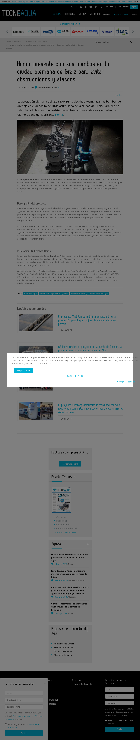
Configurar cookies (126, 381)
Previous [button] (7, 31)
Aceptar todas (23, 370)
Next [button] (133, 31)
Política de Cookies (76, 376)
